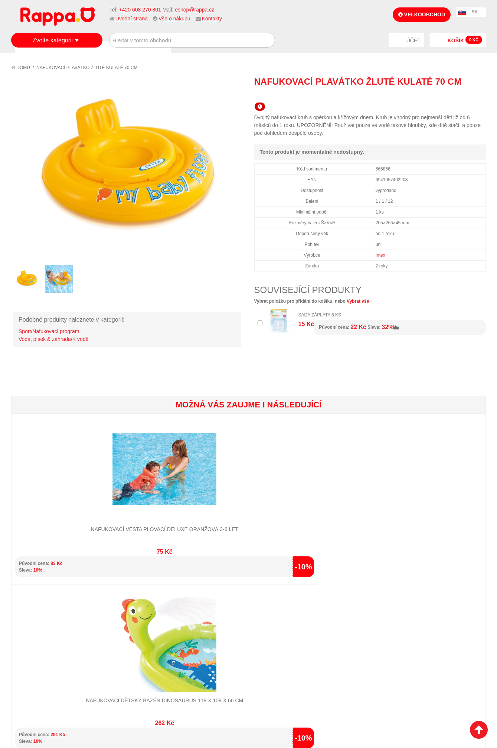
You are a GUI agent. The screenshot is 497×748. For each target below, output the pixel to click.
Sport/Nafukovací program (49, 331)
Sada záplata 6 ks (319, 315)
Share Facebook (463, 95)
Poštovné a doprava (44, 634)
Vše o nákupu (174, 19)
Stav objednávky (196, 616)
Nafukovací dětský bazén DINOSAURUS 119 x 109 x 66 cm (130, 505)
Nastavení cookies (230, 705)
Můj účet (186, 606)
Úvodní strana (131, 19)
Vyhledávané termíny (124, 616)
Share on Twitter (478, 95)
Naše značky (34, 653)
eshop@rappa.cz (194, 10)
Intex (380, 255)
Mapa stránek (114, 606)
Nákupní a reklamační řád (51, 625)
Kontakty (212, 19)
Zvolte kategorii (53, 40)
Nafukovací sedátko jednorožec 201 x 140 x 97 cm (287, 505)
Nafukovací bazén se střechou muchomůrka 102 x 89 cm (366, 505)
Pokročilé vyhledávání (126, 625)
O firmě (28, 606)
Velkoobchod (421, 14)
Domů (20, 67)
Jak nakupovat (37, 616)
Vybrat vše (358, 301)
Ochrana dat (35, 643)
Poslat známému (449, 95)
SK (475, 11)
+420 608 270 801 (140, 10)
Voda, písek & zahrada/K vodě (53, 339)
